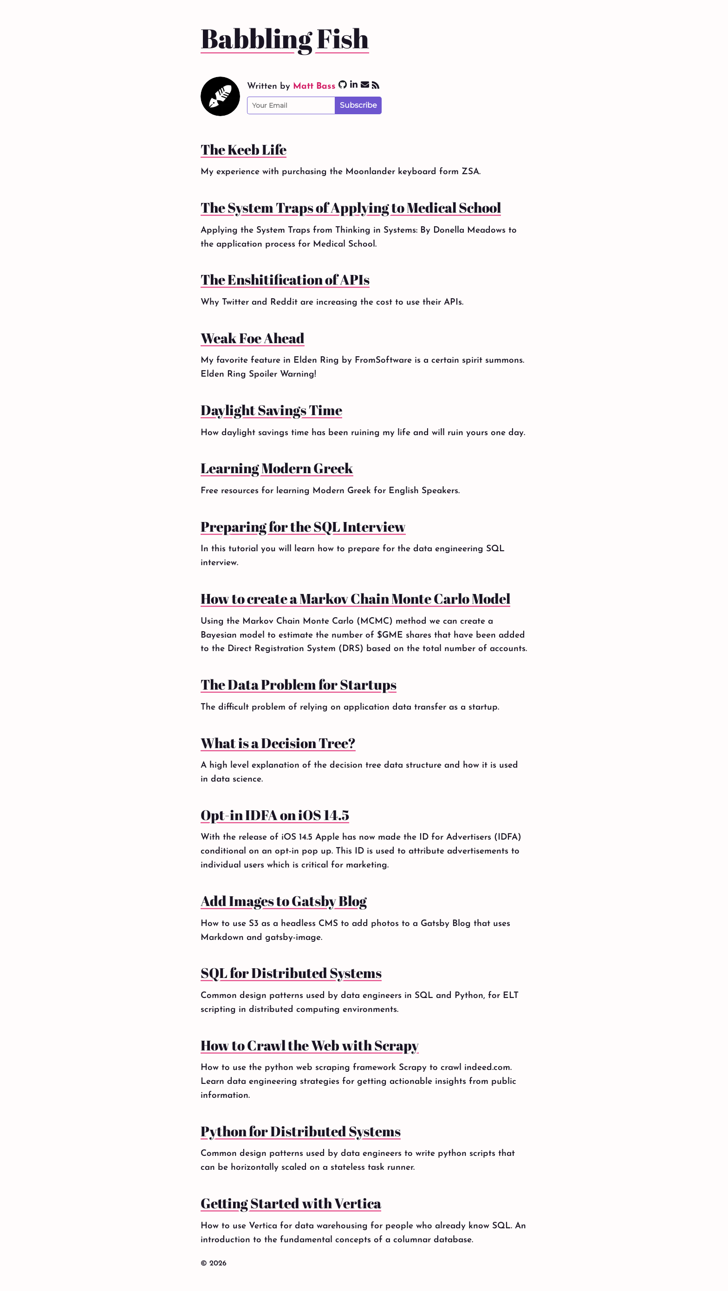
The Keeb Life (243, 149)
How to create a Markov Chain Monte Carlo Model (355, 598)
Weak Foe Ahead (253, 338)
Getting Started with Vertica (291, 1203)
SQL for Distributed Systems (291, 973)
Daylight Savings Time (271, 410)
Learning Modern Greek (277, 468)
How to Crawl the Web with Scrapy (310, 1045)
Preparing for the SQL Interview (303, 526)
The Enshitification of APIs (285, 279)
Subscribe (358, 105)
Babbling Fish (285, 38)
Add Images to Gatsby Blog (284, 901)
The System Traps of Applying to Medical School (351, 207)
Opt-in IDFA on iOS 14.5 (275, 815)
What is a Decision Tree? (278, 743)
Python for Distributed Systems (301, 1131)
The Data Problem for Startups (298, 684)
